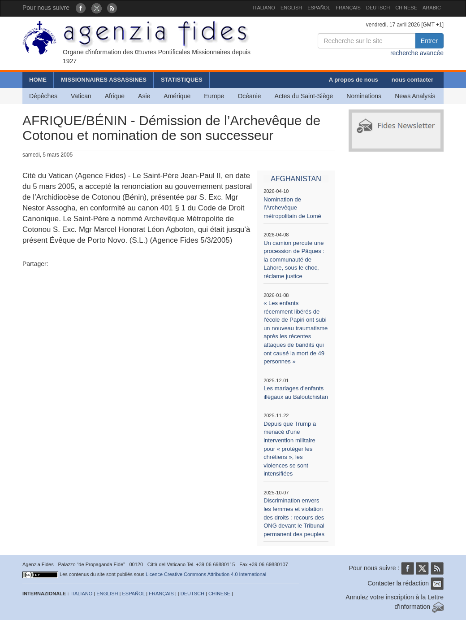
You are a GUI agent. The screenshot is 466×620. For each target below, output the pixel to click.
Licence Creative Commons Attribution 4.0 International (206, 574)
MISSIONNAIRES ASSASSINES (104, 79)
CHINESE (406, 7)
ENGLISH (291, 7)
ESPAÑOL (318, 7)
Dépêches (43, 96)
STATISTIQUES (182, 79)
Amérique (177, 96)
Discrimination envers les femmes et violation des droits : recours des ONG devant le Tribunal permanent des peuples (293, 517)
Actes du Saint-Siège (304, 96)
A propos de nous (353, 79)
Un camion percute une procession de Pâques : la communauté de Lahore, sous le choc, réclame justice (293, 259)
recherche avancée (417, 53)
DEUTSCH (378, 7)
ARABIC (432, 7)
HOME (38, 79)
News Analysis (415, 96)
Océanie (249, 96)
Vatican (81, 96)
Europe (214, 96)
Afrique (115, 96)
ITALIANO (264, 7)
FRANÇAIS (348, 7)
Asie (144, 96)
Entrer (429, 40)
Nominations (363, 96)
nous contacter (412, 79)
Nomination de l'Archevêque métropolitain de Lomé (292, 207)
